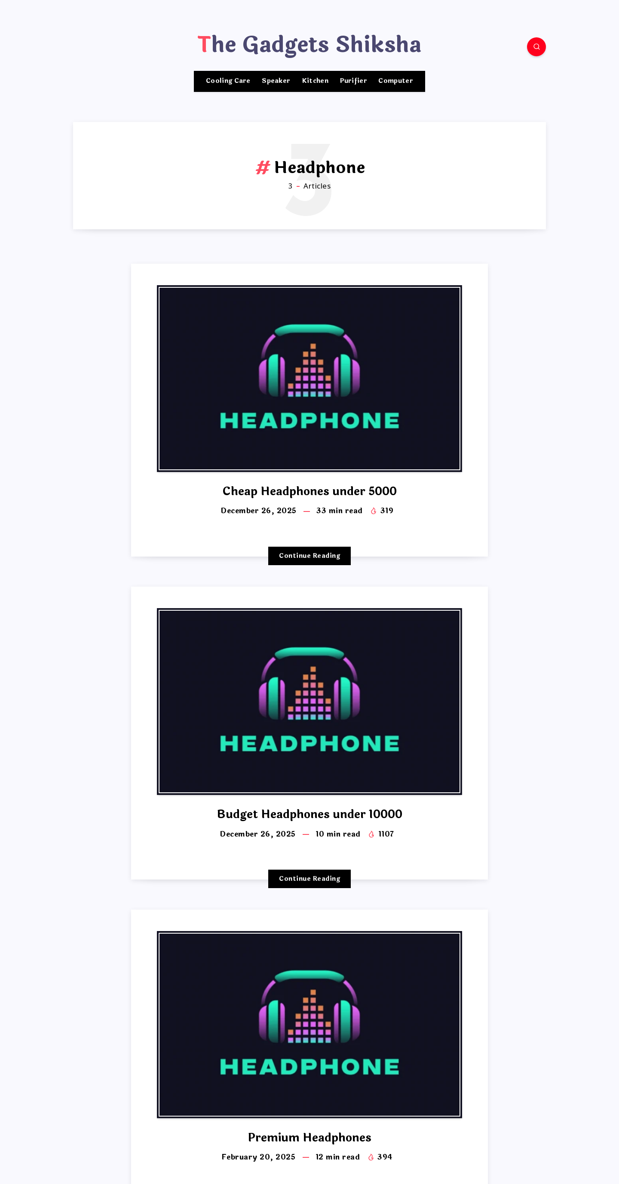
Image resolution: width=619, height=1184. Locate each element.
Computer (395, 81)
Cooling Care (228, 81)
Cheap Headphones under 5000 (309, 491)
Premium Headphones (309, 1138)
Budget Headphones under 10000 (309, 814)
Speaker (276, 81)
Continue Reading (309, 556)
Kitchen (315, 81)
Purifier (353, 81)
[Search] (536, 46)
